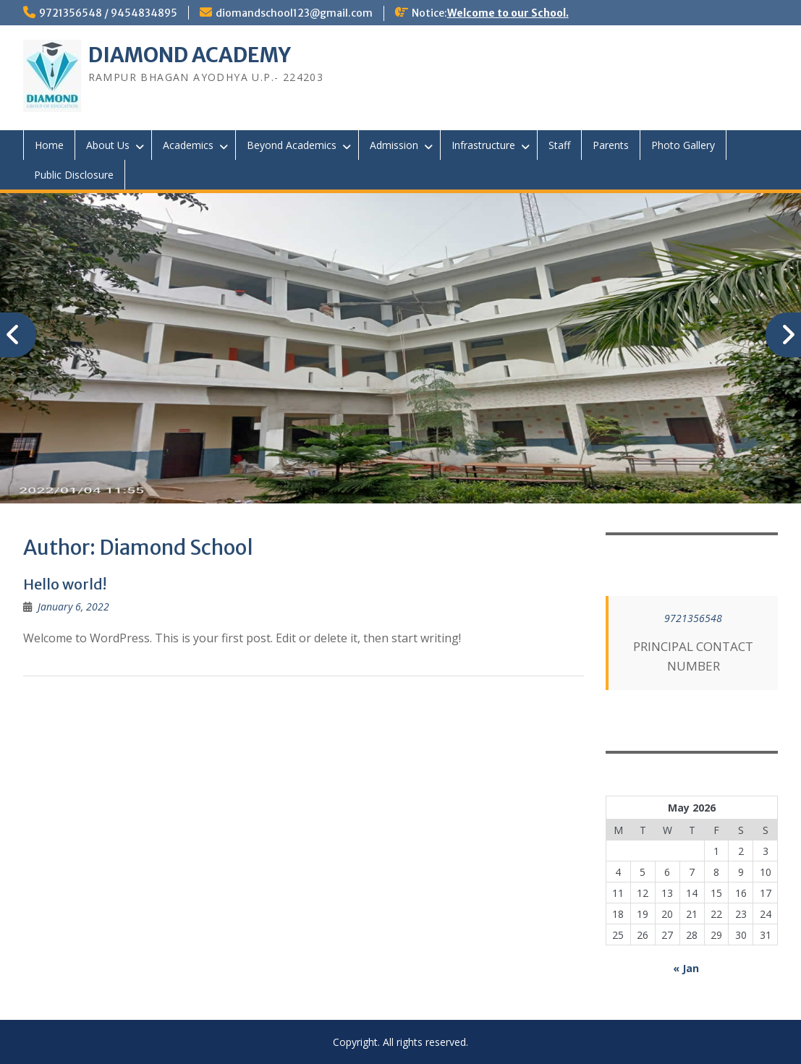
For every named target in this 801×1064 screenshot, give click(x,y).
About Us (108, 145)
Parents (611, 145)
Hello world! (64, 584)
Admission (394, 145)
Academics (188, 145)
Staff (559, 145)
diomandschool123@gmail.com (294, 13)
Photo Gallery (683, 145)
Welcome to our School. (508, 13)
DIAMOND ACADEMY (189, 55)
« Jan (686, 968)
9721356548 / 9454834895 (108, 13)
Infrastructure (483, 145)
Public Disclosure (74, 175)
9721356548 (693, 618)
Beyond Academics (291, 145)
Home (49, 145)
